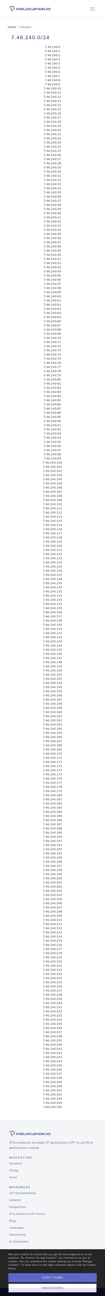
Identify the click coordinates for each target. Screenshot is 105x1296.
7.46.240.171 (52, 758)
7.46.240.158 (52, 704)
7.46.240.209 (52, 916)
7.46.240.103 (52, 475)
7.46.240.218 (52, 953)
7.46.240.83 (52, 392)
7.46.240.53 (52, 267)
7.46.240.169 (52, 749)
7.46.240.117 (52, 533)
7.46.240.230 (52, 1003)
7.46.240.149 (52, 666)
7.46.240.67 (52, 325)
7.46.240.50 (52, 255)
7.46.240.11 (52, 93)
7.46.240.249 (52, 1082)
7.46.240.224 (52, 978)
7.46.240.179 (52, 791)
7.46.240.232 (52, 1011)
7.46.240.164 (52, 729)
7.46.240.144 (52, 645)
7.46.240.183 (52, 808)
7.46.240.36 (52, 197)
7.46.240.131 (52, 591)
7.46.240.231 (52, 1007)
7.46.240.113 (52, 517)
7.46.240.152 (52, 679)
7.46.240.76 (52, 363)
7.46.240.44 (52, 230)
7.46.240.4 (52, 63)
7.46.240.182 (52, 803)
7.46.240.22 (52, 138)
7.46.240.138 (52, 621)
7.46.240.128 (52, 579)
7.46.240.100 (52, 463)
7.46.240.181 (52, 799)
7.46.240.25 (52, 151)
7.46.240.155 (52, 691)
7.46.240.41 (52, 217)
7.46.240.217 (52, 949)
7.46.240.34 (52, 188)
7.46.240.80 (52, 379)
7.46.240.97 (52, 450)
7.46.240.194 (52, 853)
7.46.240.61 (52, 300)
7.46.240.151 (52, 675)
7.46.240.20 (52, 130)
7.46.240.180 (52, 795)
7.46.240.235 (52, 1024)
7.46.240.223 (52, 974)
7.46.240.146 (52, 654)
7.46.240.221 (52, 966)
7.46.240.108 (52, 496)
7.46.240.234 (52, 1020)
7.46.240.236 (52, 1028)
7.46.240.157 (52, 700)
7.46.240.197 (52, 866)
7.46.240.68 (52, 330)
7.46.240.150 (52, 670)
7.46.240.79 (52, 375)
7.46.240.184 (52, 812)
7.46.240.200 (52, 878)
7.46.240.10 (52, 88)
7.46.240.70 (52, 338)
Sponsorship (17, 1235)
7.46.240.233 (52, 1015)
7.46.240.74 (52, 354)
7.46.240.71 (52, 342)
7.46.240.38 (52, 205)
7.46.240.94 (52, 438)
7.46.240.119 (52, 542)
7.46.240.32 (52, 180)
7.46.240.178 (52, 787)
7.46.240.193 (52, 849)
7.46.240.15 (52, 109)
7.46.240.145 (52, 650)
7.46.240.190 (52, 837)
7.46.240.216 (52, 945)
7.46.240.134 (52, 604)
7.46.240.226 (52, 986)
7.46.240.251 (52, 1090)
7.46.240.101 (52, 467)
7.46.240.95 (52, 442)
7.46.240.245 (52, 1065)
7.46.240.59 (52, 292)
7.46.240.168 (52, 745)
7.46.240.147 (52, 658)
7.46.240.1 (52, 51)
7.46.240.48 (52, 246)
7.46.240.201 (52, 882)
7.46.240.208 (52, 912)
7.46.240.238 (52, 1036)
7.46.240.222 (52, 970)
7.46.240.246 (52, 1070)
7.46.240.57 (52, 284)
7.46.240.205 (52, 899)
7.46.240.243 (52, 1057)
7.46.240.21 (52, 134)
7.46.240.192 (52, 845)
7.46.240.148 (52, 662)
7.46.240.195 (52, 857)
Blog (12, 1221)
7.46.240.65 (52, 317)
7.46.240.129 (52, 583)
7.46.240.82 (52, 388)
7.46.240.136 (52, 612)
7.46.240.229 (52, 999)
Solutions (15, 1163)
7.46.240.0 (52, 47)
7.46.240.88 (52, 413)
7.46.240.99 (52, 458)
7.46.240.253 (52, 1099)
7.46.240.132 (52, 596)
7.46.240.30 (52, 172)
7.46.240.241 (52, 1049)
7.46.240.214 (52, 936)
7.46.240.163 (52, 724)
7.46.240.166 (52, 737)
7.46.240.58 (52, 288)
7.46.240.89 (52, 417)
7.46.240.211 (52, 924)
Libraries (15, 1200)
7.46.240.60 (52, 296)
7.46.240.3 (52, 59)
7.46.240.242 (52, 1053)
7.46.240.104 (52, 479)
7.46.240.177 (52, 783)
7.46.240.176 (52, 779)
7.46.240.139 (52, 625)
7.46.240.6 (52, 72)
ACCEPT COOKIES (52, 1277)
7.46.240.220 (52, 961)
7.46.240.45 (52, 234)
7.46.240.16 (52, 113)
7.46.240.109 (52, 500)
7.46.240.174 (52, 770)
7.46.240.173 (52, 766)
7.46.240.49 (52, 251)
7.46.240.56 (52, 280)
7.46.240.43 (52, 226)
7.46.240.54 (52, 271)
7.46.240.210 (52, 920)
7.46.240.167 (52, 741)
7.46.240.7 (52, 76)
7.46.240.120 (52, 546)
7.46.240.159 (52, 708)
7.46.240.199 (52, 874)
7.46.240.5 (52, 68)
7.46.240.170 (52, 754)
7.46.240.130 (52, 587)
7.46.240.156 (52, 695)
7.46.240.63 (52, 309)
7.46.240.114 (52, 521)
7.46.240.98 (52, 454)
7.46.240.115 (52, 525)
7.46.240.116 (52, 529)
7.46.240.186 (52, 820)
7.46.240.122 (52, 554)
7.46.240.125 (52, 566)
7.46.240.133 (52, 600)
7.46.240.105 (52, 483)
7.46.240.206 (52, 903)
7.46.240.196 (52, 862)
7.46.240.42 (52, 221)
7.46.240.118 (52, 537)
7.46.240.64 (52, 313)
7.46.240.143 (52, 641)
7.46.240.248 (52, 1078)
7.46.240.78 (52, 371)
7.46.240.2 (52, 55)
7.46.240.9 (52, 84)
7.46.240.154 (52, 687)
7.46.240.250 (52, 1086)
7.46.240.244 (52, 1061)
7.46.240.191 (52, 841)
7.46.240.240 (52, 1045)
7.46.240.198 (52, 870)
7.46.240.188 (52, 828)
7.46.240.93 (52, 433)
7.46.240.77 (52, 367)
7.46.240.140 (52, 629)
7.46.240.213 (52, 932)
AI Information (19, 1242)
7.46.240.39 (52, 209)
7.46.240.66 (52, 321)
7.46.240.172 (52, 762)
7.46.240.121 (52, 550)
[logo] (52, 1133)
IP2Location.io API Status (27, 1214)
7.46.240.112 (52, 512)
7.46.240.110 (52, 504)
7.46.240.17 (52, 118)
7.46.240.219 (52, 957)
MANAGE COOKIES (52, 1288)
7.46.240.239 (52, 1040)
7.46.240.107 (52, 492)
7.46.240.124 (52, 562)
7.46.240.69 (52, 334)
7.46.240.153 (52, 683)
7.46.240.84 (52, 396)
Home (12, 27)
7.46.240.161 (52, 716)
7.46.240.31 (52, 176)
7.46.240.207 (52, 907)
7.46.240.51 (52, 259)
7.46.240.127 (52, 575)
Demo (13, 1177)
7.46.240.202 (52, 887)
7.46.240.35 (52, 192)
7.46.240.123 (52, 558)
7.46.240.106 (52, 488)
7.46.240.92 (52, 429)
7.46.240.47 (52, 242)
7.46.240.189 (52, 833)
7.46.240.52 (52, 263)
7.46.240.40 (52, 213)
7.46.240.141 (52, 633)
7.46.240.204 (52, 895)
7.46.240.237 (52, 1032)
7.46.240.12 (52, 97)
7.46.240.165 (52, 733)
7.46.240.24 (52, 147)
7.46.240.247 (52, 1074)
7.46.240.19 (52, 126)
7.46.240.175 (52, 774)
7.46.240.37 (52, 201)
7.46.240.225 (52, 982)
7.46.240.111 (52, 508)
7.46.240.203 (52, 891)
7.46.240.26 (52, 155)
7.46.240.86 (52, 404)
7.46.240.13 (52, 101)
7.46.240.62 (52, 305)
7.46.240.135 (52, 608)
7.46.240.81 (52, 384)
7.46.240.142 (52, 637)
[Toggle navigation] (92, 9)
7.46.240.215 (52, 941)
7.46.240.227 (52, 991)
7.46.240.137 (52, 616)
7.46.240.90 (52, 421)
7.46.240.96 (52, 446)
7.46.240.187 (52, 824)
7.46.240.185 (52, 816)
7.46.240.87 (52, 409)
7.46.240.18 (52, 122)
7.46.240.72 (52, 346)
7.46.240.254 (52, 1103)
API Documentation (22, 1193)
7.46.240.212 (52, 928)
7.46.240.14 (52, 105)
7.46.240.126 (52, 571)
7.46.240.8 (52, 80)
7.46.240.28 (52, 163)
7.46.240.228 (52, 995)
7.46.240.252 (52, 1094)
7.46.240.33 (52, 184)
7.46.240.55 (52, 275)
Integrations (17, 1207)
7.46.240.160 (52, 712)
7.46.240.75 (52, 359)
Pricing (13, 1170)
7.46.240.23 (52, 142)
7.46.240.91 (52, 425)
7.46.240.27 (52, 159)
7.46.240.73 (52, 350)
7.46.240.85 (52, 400)
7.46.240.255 (52, 1107)
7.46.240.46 (52, 238)
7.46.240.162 (52, 720)
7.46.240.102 (52, 471)
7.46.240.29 (52, 167)
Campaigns (16, 1228)
